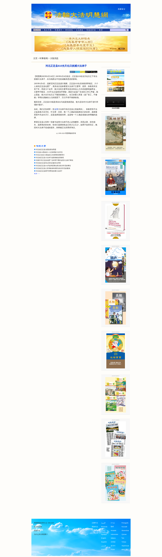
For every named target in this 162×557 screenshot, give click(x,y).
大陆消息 (54, 58)
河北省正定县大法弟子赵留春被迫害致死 (50, 157)
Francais (104, 549)
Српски (124, 534)
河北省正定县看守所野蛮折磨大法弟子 (49, 171)
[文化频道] (79, 30)
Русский (124, 527)
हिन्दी (112, 527)
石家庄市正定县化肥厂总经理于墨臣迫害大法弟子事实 (54, 160)
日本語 (113, 542)
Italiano (113, 538)
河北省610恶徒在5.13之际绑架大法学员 (49, 152)
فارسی (103, 546)
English (103, 538)
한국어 (113, 546)
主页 (35, 58)
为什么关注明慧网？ (41, 534)
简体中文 (95, 527)
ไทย (123, 538)
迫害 (56, 109)
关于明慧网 (38, 527)
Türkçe (124, 542)
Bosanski (104, 527)
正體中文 (95, 523)
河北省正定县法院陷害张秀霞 (46, 149)
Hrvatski (113, 530)
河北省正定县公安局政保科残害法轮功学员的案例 (53, 168)
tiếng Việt (125, 549)
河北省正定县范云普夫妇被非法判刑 (48, 163)
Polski (113, 549)
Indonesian (114, 534)
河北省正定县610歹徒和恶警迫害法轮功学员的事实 (53, 165)
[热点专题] (47, 30)
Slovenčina (125, 530)
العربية (103, 523)
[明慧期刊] (58, 30)
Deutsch (104, 534)
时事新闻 (44, 58)
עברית (113, 523)
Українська (125, 546)
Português (125, 523)
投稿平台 (37, 530)
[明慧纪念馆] (91, 30)
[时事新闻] (36, 30)
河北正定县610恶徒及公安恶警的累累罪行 (50, 155)
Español (104, 542)
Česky (103, 530)
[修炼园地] (69, 30)
